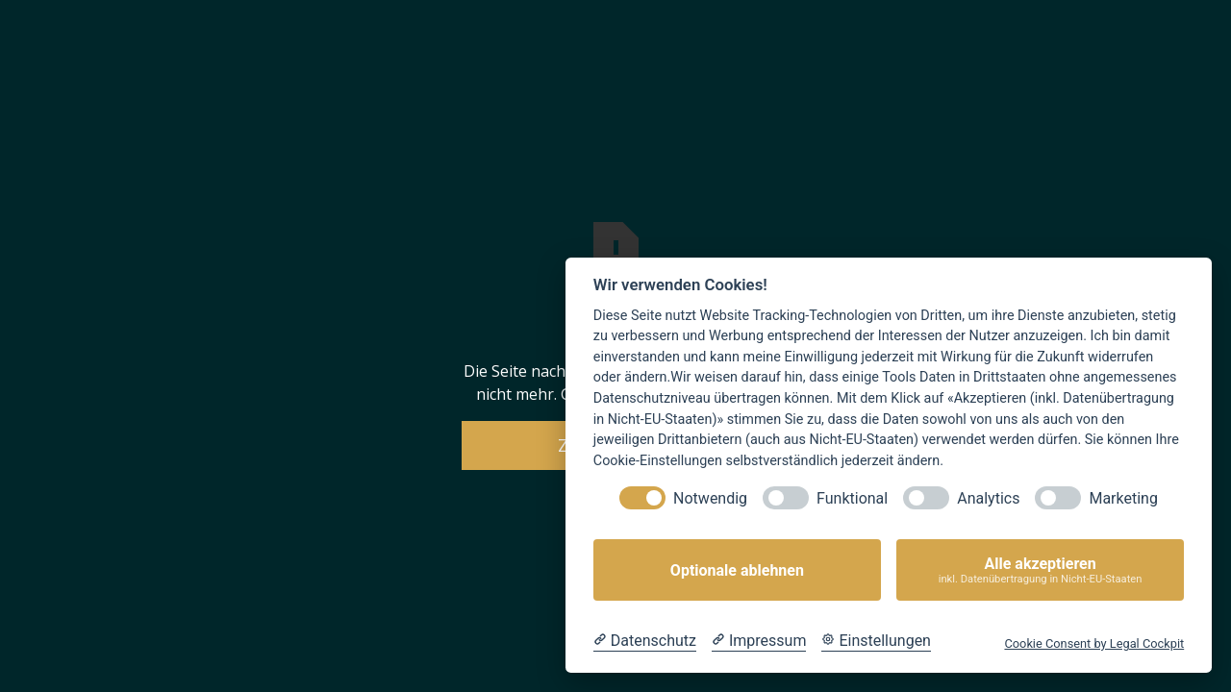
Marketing (1123, 498)
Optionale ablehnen (737, 570)
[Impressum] (759, 641)
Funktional (852, 498)
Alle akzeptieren (1040, 570)
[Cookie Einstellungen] (876, 641)
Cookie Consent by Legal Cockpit (1094, 643)
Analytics (988, 498)
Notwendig (710, 498)
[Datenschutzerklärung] (644, 641)
